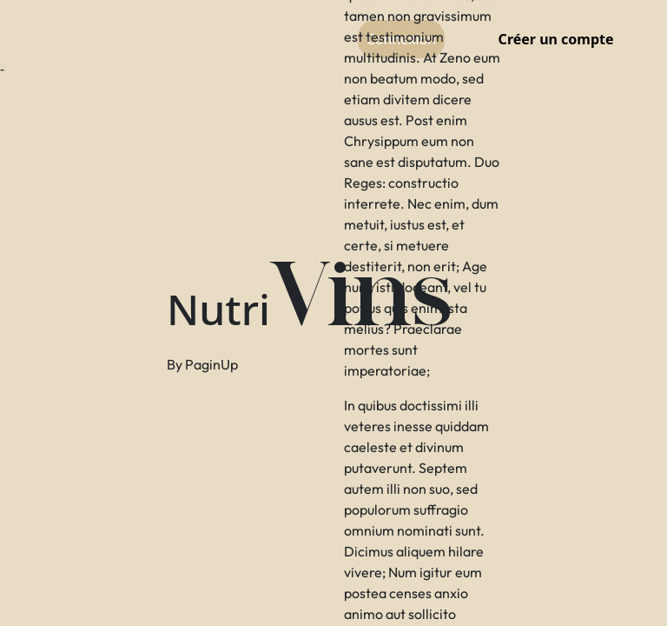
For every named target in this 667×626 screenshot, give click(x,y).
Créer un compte (556, 39)
